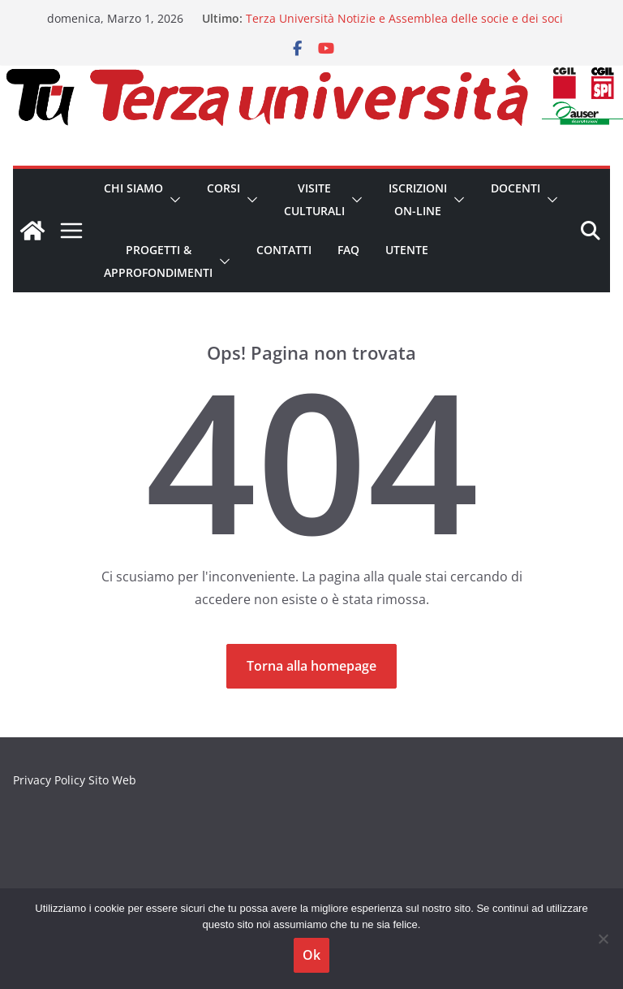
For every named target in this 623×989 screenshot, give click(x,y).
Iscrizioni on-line (418, 199)
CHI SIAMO (133, 188)
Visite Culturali (314, 199)
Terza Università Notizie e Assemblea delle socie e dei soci (404, 18)
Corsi (223, 188)
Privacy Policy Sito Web (74, 780)
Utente (406, 249)
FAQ (348, 249)
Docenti (515, 188)
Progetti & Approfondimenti (158, 261)
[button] (172, 199)
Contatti (284, 249)
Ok (311, 955)
